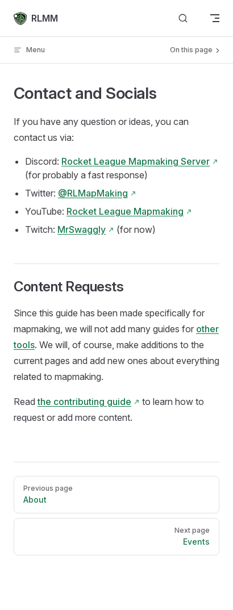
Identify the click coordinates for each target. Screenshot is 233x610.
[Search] (183, 18)
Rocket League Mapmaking (125, 211)
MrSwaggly (81, 229)
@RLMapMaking (93, 193)
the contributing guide (84, 401)
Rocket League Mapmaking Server (135, 161)
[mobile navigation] (214, 18)
